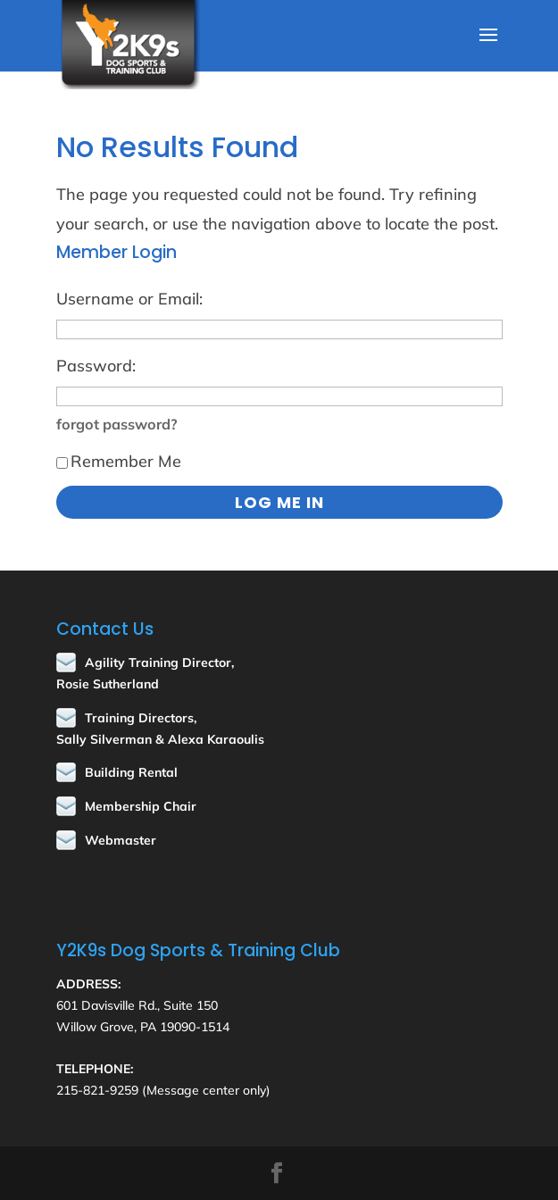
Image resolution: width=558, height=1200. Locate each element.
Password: (96, 365)
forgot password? (117, 424)
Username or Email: (129, 298)
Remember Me (118, 461)
